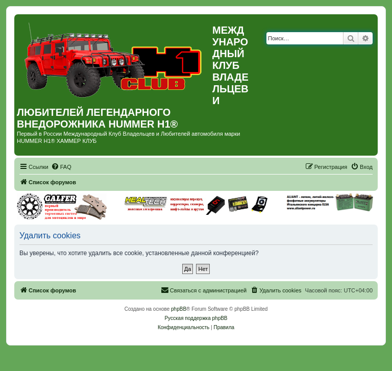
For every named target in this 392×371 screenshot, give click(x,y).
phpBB (178, 309)
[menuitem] (61, 167)
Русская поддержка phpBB (195, 318)
